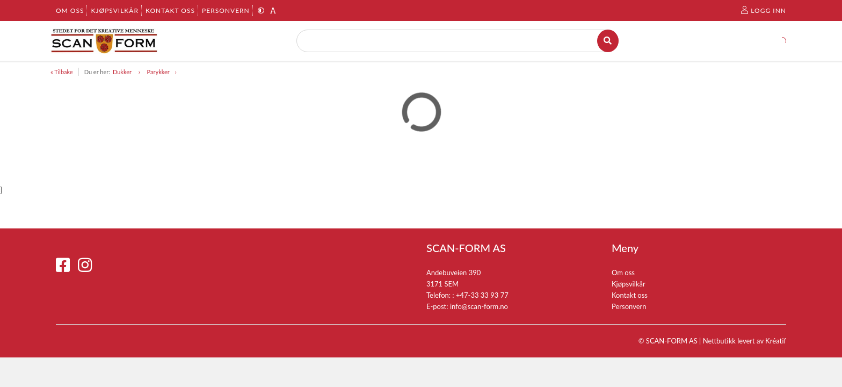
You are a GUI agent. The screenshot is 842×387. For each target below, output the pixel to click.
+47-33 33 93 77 (482, 295)
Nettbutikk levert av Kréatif (744, 340)
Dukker (123, 71)
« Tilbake (61, 71)
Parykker (158, 71)
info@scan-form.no (479, 306)
